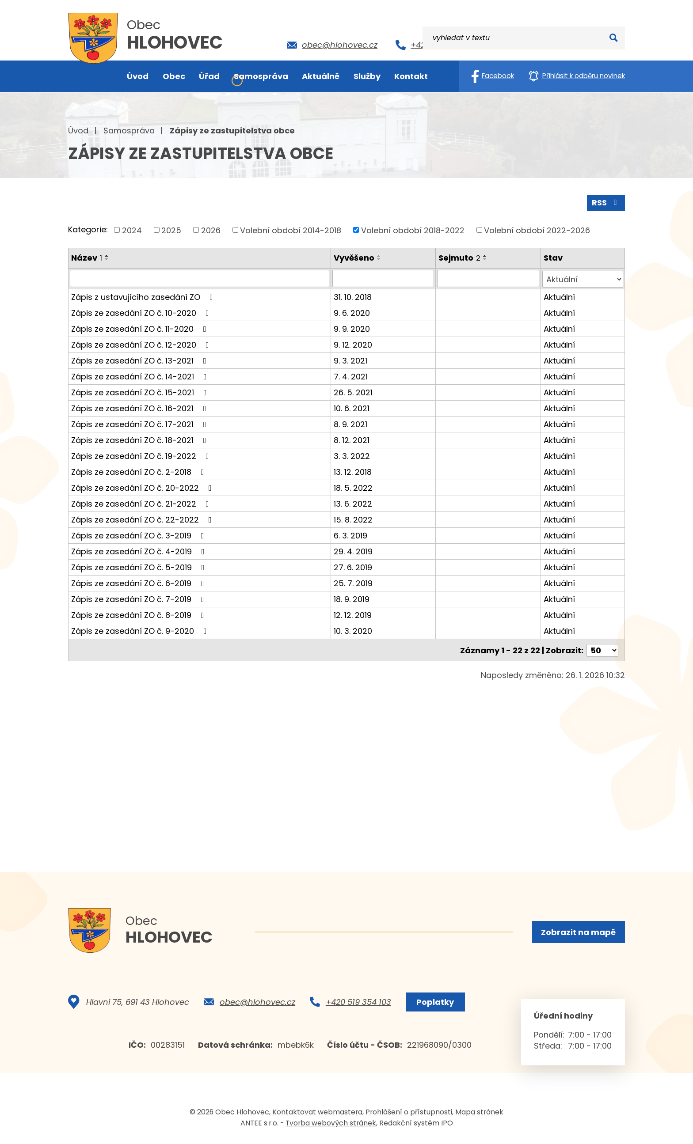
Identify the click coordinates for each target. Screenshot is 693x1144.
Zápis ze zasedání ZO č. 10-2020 (142, 311)
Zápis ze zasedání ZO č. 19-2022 (142, 454)
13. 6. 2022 (353, 502)
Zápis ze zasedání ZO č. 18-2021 (140, 438)
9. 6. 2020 (352, 311)
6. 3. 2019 (351, 534)
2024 (132, 229)
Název (86, 257)
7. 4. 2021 (351, 375)
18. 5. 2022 (353, 486)
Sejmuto (460, 257)
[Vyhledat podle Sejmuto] (488, 277)
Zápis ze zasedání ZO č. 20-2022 (143, 486)
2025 (171, 229)
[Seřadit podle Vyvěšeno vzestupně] (380, 255)
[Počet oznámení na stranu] (602, 648)
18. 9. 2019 (352, 597)
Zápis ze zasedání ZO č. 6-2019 (139, 581)
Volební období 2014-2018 (290, 229)
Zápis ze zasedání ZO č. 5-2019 (139, 566)
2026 (211, 229)
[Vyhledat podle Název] (200, 277)
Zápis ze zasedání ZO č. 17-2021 (140, 422)
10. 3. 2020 (353, 629)
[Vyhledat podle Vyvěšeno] (383, 277)
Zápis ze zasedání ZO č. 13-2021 (140, 359)
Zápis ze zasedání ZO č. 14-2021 (140, 375)
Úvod (78, 130)
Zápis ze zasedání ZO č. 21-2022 (142, 502)
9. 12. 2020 (353, 343)
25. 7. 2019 (353, 581)
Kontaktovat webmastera (317, 1115)
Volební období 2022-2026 (537, 229)
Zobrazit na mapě (578, 932)
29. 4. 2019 (353, 550)
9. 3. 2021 (351, 359)
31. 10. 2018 (353, 295)
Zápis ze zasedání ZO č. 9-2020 (140, 629)
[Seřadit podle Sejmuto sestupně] (486, 259)
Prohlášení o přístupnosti (409, 1115)
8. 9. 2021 (351, 422)
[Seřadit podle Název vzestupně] (107, 255)
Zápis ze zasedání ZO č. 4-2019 (139, 550)
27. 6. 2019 (353, 566)
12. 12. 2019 (353, 613)
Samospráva (129, 130)
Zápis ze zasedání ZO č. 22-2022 (143, 518)
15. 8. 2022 (353, 518)
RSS (606, 202)
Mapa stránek (479, 1115)
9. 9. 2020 (352, 327)
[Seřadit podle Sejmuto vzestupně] (486, 255)
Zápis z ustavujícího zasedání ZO (144, 295)
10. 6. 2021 (352, 407)
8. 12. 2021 (352, 438)
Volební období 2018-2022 (413, 229)
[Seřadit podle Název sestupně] (107, 259)
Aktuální (559, 295)
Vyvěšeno (354, 257)
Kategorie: (88, 229)
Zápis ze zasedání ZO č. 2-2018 (139, 470)
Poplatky (434, 1004)
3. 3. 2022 (352, 454)
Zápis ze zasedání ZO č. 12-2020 (142, 343)
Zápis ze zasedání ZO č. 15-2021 (140, 391)
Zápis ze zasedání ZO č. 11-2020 (140, 327)
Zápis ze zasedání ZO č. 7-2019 (139, 597)
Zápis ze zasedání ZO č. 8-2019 (139, 613)
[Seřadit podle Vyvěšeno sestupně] (380, 259)
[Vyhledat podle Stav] (582, 277)
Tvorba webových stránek (331, 1126)
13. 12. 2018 (353, 470)
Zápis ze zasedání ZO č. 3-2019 (139, 534)
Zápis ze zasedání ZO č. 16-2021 (140, 407)
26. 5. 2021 (353, 391)
